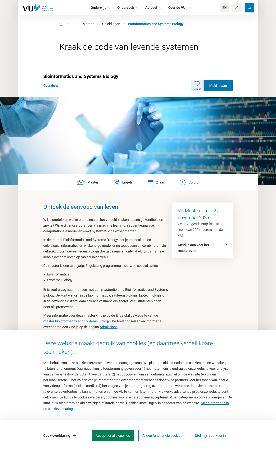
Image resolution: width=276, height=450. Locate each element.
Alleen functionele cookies (162, 436)
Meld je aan (218, 86)
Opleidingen (111, 24)
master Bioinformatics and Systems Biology (76, 321)
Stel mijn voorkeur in (210, 436)
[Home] (61, 24)
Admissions (108, 327)
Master (88, 24)
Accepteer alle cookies (113, 436)
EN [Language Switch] (224, 8)
